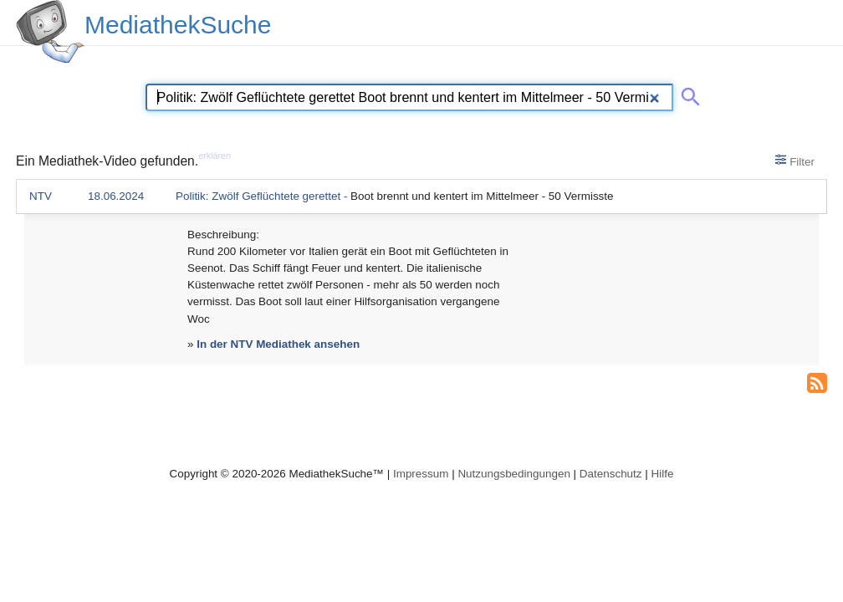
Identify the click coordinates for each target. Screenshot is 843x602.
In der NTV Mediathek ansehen (278, 344)
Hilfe (662, 473)
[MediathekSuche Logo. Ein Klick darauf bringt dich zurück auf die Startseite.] (50, 32)
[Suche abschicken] (687, 94)
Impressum (420, 473)
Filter (795, 160)
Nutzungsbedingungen (513, 473)
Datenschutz (611, 473)
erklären (214, 155)
